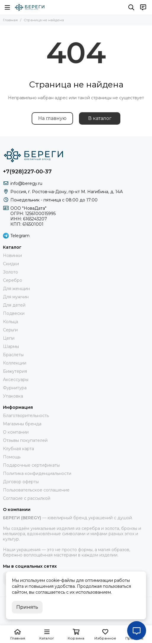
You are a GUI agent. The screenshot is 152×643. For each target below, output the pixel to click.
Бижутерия (15, 371)
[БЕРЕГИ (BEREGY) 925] (29, 7)
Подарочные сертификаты (31, 465)
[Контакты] (143, 7)
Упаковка (13, 396)
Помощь (11, 457)
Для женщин (16, 288)
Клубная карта (18, 448)
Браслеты (13, 354)
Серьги (10, 330)
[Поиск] (131, 7)
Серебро (12, 280)
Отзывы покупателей (25, 440)
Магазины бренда (22, 424)
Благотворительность (26, 415)
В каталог (99, 118)
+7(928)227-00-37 (27, 171)
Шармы (11, 346)
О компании (16, 432)
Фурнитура (15, 387)
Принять (27, 607)
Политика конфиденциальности (37, 473)
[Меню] (7, 7)
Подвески (14, 313)
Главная (10, 20)
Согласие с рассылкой (26, 498)
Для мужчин (16, 296)
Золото (10, 272)
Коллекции (14, 363)
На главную (52, 118)
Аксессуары (15, 379)
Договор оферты (21, 481)
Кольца (10, 321)
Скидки (11, 263)
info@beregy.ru (26, 183)
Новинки (12, 255)
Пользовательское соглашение (36, 490)
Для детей (14, 305)
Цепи (8, 338)
